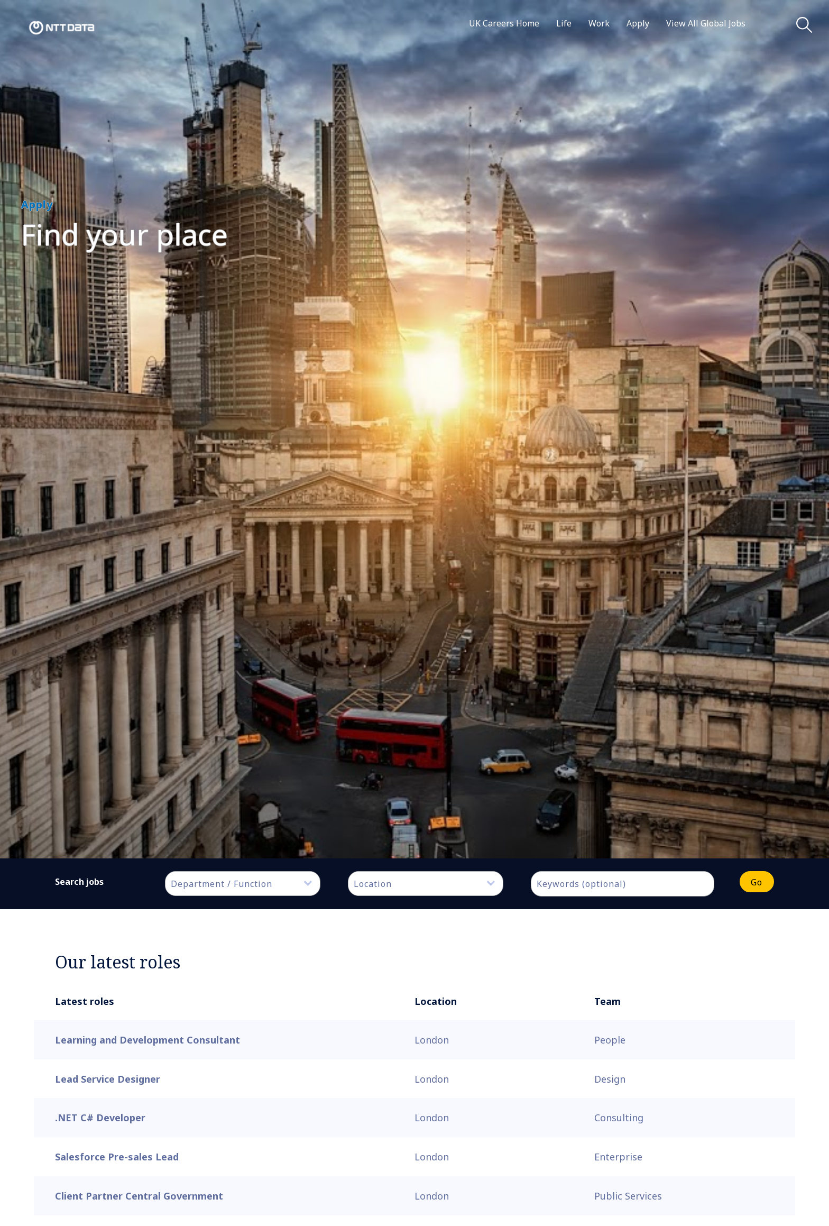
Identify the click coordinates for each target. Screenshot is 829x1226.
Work (599, 23)
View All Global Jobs (705, 23)
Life (564, 23)
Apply (638, 23)
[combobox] (242, 883)
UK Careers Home (504, 23)
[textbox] (248, 883)
